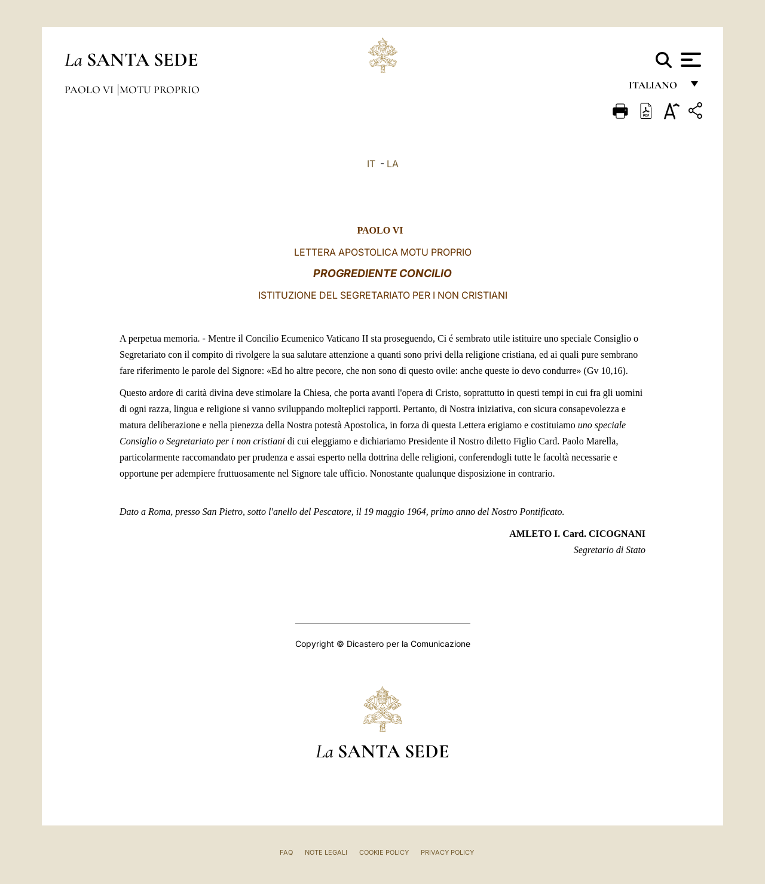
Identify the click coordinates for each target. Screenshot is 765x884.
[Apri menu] (689, 60)
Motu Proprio (160, 89)
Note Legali (326, 852)
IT (371, 164)
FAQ (286, 852)
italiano (655, 88)
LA (393, 164)
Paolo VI (90, 89)
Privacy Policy (447, 852)
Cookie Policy (384, 852)
